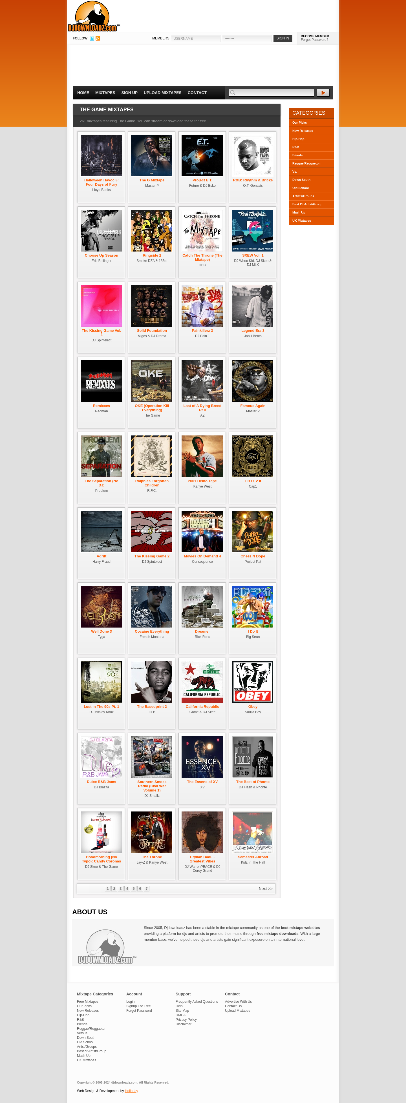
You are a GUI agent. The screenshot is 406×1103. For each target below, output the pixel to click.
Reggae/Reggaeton (306, 163)
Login (130, 1002)
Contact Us (233, 1006)
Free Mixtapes (87, 1002)
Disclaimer (183, 1024)
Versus (82, 1033)
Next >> (266, 888)
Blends (297, 155)
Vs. (294, 171)
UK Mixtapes (301, 220)
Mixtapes (105, 92)
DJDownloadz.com (94, 16)
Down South (301, 179)
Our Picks (299, 122)
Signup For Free (138, 1006)
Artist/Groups (87, 1047)
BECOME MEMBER (315, 36)
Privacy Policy (186, 1020)
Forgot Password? (314, 40)
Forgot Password (139, 1011)
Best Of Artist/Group (307, 204)
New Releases (302, 130)
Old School (300, 188)
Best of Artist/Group (91, 1051)
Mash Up (298, 212)
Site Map (182, 1011)
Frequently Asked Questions (197, 1002)
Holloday (131, 1091)
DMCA (181, 1015)
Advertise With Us (238, 1002)
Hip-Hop (298, 139)
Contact (197, 92)
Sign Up (130, 92)
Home (83, 92)
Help (179, 1006)
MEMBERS (160, 38)
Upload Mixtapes (163, 92)
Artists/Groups (303, 196)
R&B (295, 147)
